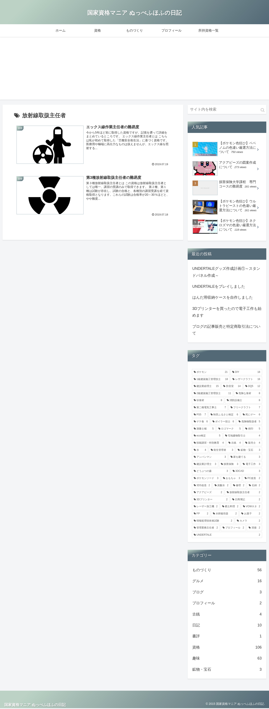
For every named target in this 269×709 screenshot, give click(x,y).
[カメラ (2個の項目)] (248, 521)
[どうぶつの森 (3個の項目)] (211, 472)
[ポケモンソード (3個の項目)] (206, 479)
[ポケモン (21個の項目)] (210, 372)
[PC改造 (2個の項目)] (252, 479)
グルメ (227, 581)
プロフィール (227, 603)
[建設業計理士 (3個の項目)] (205, 465)
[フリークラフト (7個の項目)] (245, 408)
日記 (227, 625)
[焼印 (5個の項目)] (252, 429)
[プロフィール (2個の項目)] (233, 528)
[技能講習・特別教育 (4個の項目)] (209, 443)
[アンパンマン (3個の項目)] (210, 457)
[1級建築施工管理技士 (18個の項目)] (211, 380)
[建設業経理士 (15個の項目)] (206, 387)
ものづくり (227, 570)
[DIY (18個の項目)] (246, 372)
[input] (227, 109)
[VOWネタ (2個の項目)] (251, 507)
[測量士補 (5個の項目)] (204, 429)
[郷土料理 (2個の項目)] (230, 507)
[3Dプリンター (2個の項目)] (210, 500)
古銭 (227, 614)
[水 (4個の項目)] (200, 450)
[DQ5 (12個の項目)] (252, 387)
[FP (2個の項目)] (201, 514)
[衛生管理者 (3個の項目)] (222, 450)
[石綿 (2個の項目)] (254, 486)
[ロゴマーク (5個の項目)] (229, 429)
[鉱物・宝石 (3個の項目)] (249, 450)
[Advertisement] (134, 70)
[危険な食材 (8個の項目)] (248, 394)
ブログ (227, 592)
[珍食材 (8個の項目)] (208, 401)
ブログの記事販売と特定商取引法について (226, 330)
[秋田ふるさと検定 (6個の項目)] (224, 415)
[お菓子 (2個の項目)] (250, 514)
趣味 (227, 658)
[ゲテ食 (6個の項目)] (201, 422)
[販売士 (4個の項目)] (252, 443)
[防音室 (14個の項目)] (231, 387)
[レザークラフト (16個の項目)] (246, 380)
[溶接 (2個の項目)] (254, 528)
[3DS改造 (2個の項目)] (202, 486)
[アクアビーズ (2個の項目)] (208, 493)
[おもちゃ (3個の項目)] (231, 479)
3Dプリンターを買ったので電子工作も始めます (226, 312)
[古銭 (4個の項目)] (235, 443)
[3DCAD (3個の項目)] (246, 472)
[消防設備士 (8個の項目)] (243, 401)
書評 (227, 636)
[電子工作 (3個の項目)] (251, 465)
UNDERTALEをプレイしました (218, 287)
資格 (227, 647)
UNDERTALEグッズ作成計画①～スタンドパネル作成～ (226, 272)
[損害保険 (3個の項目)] (229, 465)
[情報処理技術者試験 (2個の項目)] (213, 521)
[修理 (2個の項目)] (238, 486)
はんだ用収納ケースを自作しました (222, 298)
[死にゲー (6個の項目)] (251, 415)
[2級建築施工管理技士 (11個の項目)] (212, 394)
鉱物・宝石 (227, 669)
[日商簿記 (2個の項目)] (246, 500)
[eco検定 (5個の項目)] (207, 436)
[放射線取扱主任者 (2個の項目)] (243, 493)
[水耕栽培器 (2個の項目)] (225, 514)
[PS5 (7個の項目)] (200, 415)
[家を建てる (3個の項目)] (245, 457)
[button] (262, 110)
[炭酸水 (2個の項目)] (221, 486)
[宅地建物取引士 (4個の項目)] (242, 436)
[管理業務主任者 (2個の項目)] (206, 528)
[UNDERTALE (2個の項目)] (227, 535)
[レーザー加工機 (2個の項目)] (205, 507)
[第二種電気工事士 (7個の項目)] (210, 408)
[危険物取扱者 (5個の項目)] (249, 422)
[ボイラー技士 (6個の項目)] (223, 422)
